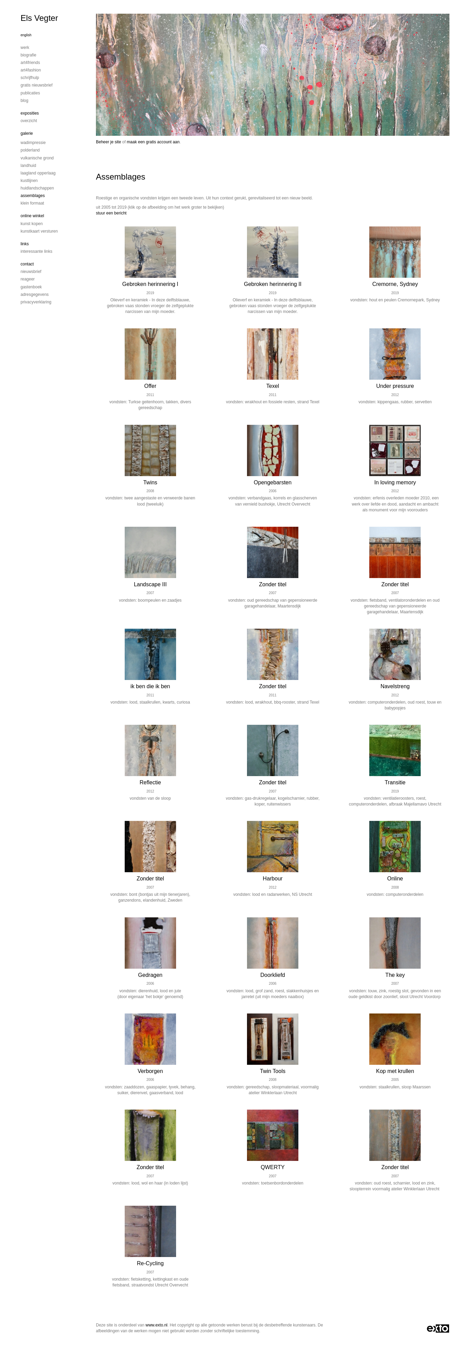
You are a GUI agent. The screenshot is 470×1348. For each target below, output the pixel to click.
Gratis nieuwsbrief (36, 85)
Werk (25, 47)
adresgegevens (35, 294)
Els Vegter (39, 18)
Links (25, 243)
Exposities (30, 113)
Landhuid (28, 165)
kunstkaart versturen (39, 231)
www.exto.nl (157, 1325)
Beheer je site (108, 142)
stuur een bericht (111, 213)
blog (24, 100)
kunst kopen (32, 223)
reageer (28, 279)
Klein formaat (32, 203)
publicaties (30, 93)
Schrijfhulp (30, 77)
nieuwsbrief (31, 271)
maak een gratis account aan (153, 142)
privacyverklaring (36, 302)
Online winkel (32, 215)
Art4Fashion (31, 70)
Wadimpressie (33, 142)
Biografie (28, 55)
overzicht (29, 120)
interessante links (36, 251)
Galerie (27, 133)
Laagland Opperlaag (38, 173)
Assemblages (33, 195)
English (26, 35)
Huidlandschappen (37, 188)
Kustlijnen (29, 180)
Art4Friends (30, 62)
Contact (27, 264)
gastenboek (31, 287)
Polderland (30, 150)
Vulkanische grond (37, 158)
